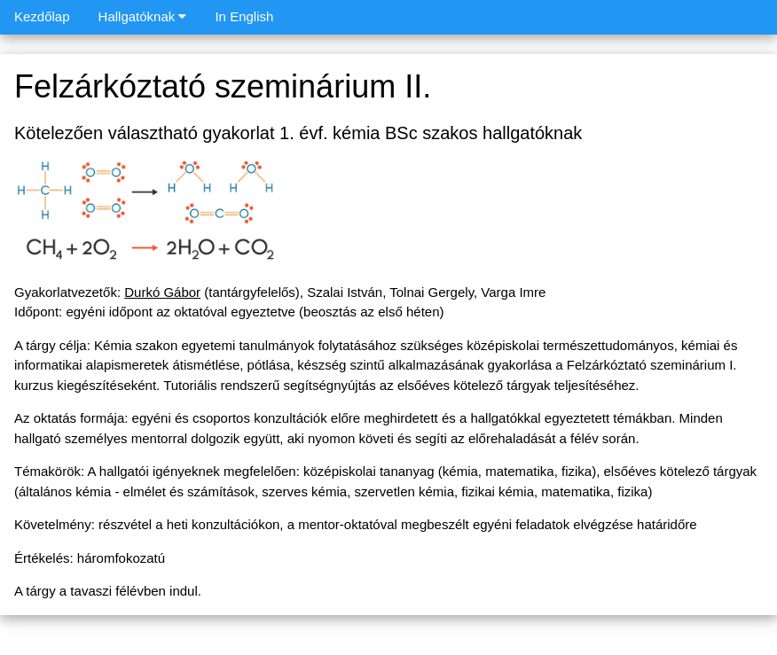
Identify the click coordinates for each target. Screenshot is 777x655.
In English (244, 16)
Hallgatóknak (142, 16)
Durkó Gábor (162, 292)
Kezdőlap (42, 16)
